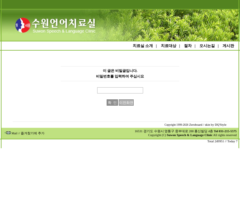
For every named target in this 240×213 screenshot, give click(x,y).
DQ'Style (220, 124)
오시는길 (207, 45)
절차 (188, 45)
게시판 (228, 45)
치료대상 (168, 45)
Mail (10, 133)
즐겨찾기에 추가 (32, 133)
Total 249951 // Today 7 (222, 141)
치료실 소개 (143, 45)
